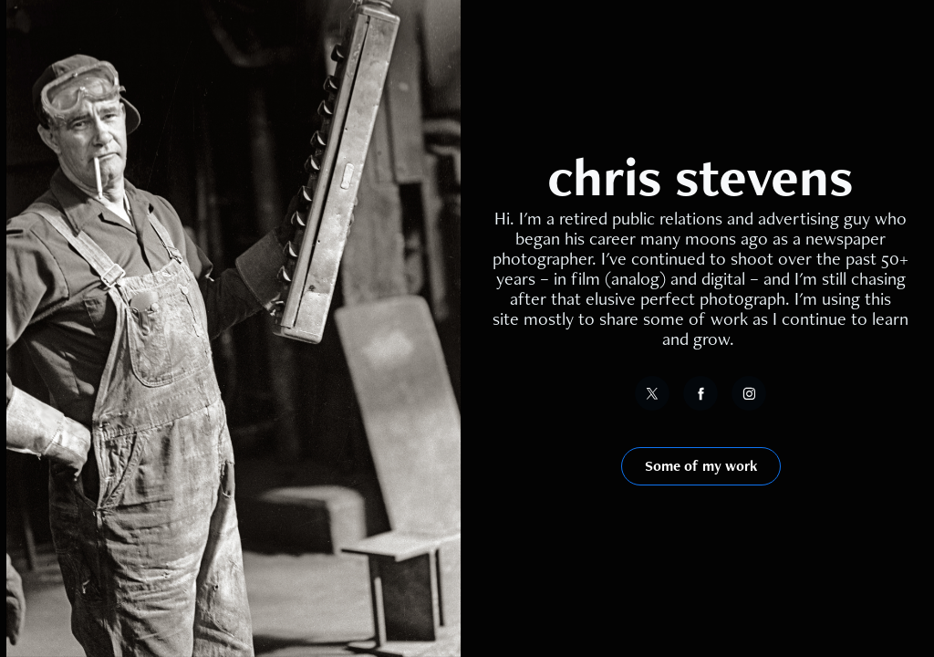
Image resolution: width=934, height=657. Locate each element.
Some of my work (701, 465)
